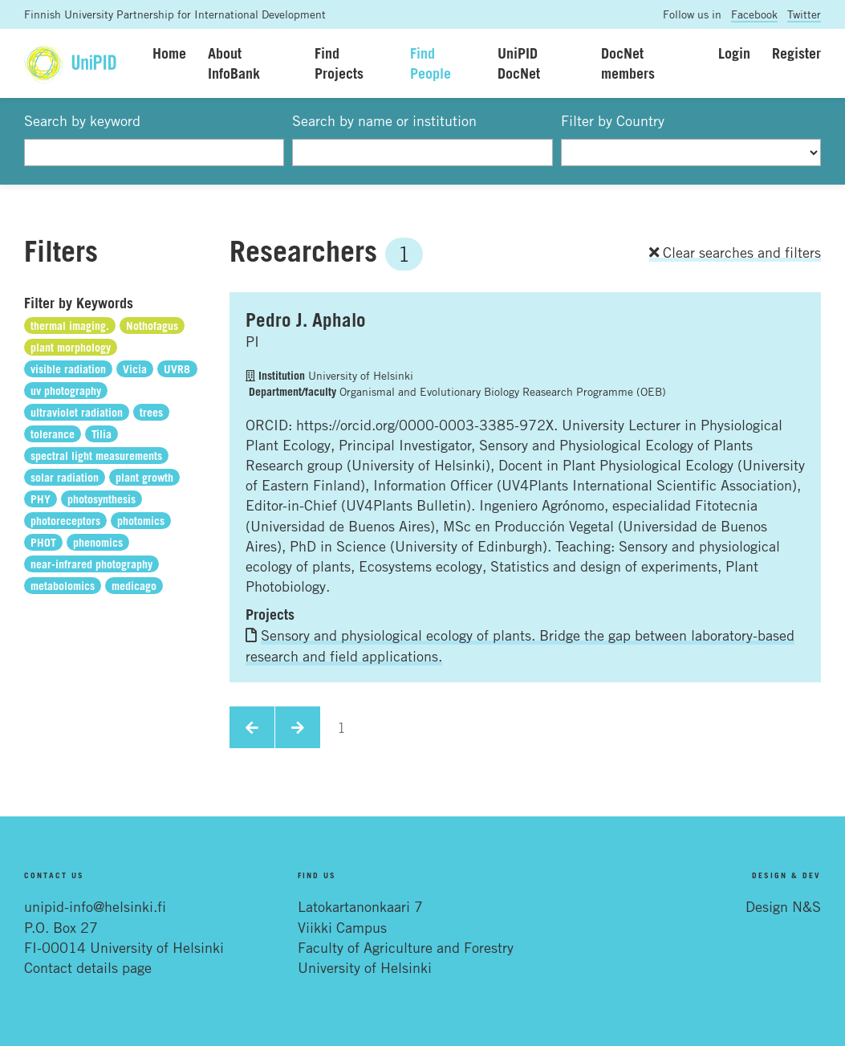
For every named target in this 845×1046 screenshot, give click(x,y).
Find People (430, 63)
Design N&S (783, 906)
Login (734, 53)
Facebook (754, 14)
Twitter (804, 14)
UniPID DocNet (519, 63)
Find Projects (339, 63)
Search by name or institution (384, 120)
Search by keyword (82, 120)
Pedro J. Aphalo (306, 319)
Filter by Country (612, 120)
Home (169, 53)
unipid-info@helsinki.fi (95, 906)
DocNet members (628, 63)
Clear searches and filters (735, 252)
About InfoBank (234, 63)
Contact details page (88, 967)
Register (796, 53)
